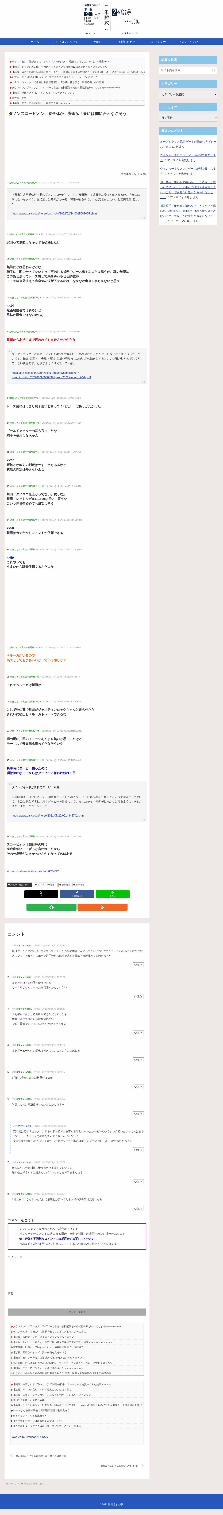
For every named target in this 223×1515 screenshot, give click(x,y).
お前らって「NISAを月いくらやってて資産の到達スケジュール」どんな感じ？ (55, 77)
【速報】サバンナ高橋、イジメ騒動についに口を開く (42, 1395)
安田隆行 (64, 884)
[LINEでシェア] (113, 894)
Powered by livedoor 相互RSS (29, 1442)
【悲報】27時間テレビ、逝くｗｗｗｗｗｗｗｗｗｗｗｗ (43, 1342)
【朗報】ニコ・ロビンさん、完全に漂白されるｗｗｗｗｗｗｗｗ (48, 1373)
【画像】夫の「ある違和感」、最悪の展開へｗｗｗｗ (41, 103)
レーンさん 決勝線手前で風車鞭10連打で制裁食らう (41, 1416)
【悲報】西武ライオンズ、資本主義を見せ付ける (40, 1358)
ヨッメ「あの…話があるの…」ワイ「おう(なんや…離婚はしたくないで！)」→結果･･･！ (61, 61)
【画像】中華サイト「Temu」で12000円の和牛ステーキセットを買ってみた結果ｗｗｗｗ (62, 1390)
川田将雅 (78, 884)
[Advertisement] (77, 143)
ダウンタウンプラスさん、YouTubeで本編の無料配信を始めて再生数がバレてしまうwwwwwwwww (66, 87)
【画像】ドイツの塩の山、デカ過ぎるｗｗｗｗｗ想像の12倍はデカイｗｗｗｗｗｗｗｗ (59, 66)
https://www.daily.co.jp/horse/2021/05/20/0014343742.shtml (48, 815)
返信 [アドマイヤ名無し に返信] (138, 964)
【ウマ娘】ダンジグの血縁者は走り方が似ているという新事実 (47, 1431)
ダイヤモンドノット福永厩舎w (29, 1421)
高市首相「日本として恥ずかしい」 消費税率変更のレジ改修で (48, 1352)
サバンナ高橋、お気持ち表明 (29, 1405)
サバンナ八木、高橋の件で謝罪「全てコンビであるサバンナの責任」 (51, 1337)
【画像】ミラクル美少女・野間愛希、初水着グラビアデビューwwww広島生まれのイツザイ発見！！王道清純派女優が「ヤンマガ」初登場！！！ (92, 1410)
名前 (10, 1298)
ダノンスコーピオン (45, 884)
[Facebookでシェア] (77, 894)
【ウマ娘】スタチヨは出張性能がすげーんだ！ (38, 1426)
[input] (188, 70)
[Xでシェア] (41, 894)
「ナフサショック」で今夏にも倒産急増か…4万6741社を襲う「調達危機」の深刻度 (58, 82)
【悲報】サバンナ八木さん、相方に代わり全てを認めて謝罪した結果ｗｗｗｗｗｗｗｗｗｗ (63, 1347)
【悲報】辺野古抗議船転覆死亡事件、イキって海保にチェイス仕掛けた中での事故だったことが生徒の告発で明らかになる (79, 71)
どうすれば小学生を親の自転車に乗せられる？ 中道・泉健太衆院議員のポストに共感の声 (62, 1378)
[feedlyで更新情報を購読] (73, 907)
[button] (214, 70)
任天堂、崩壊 (19, 97)
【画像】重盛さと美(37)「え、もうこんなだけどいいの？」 (44, 92)
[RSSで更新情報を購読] (81, 907)
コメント (15, 1257)
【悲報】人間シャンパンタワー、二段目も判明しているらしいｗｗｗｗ (52, 1400)
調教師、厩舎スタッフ (19, 884)
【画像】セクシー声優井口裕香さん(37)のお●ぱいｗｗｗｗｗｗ (47, 1363)
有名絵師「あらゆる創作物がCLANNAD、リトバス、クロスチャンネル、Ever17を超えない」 (64, 1368)
